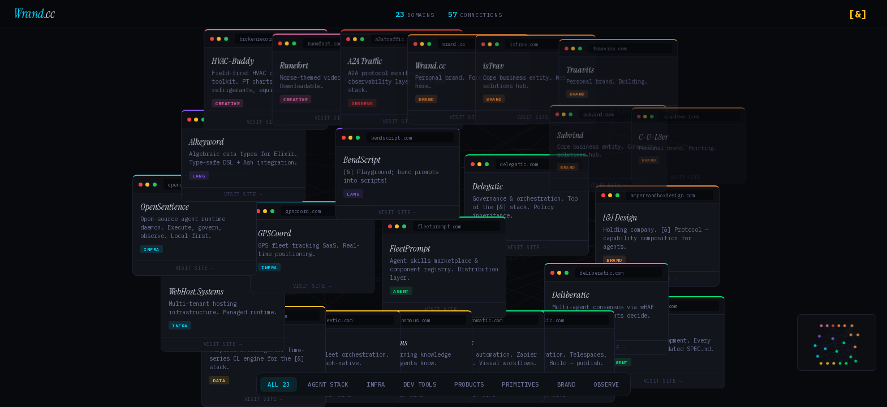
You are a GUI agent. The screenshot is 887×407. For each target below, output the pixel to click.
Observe (606, 384)
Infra (376, 384)
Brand (566, 384)
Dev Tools (420, 384)
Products (469, 384)
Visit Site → (522, 248)
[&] (858, 13)
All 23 (279, 384)
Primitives (520, 384)
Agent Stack (328, 384)
